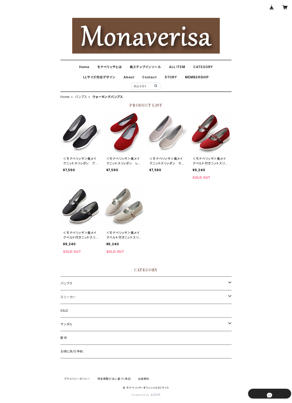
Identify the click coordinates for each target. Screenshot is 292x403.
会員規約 (143, 378)
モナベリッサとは (109, 67)
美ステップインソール (145, 67)
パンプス (81, 97)
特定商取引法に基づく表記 (114, 378)
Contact (149, 77)
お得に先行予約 (71, 351)
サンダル (66, 324)
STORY (171, 77)
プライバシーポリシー (77, 378)
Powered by (146, 395)
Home (84, 67)
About (128, 77)
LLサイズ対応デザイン (99, 77)
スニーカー (68, 297)
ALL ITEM (177, 67)
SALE (64, 310)
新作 (63, 338)
